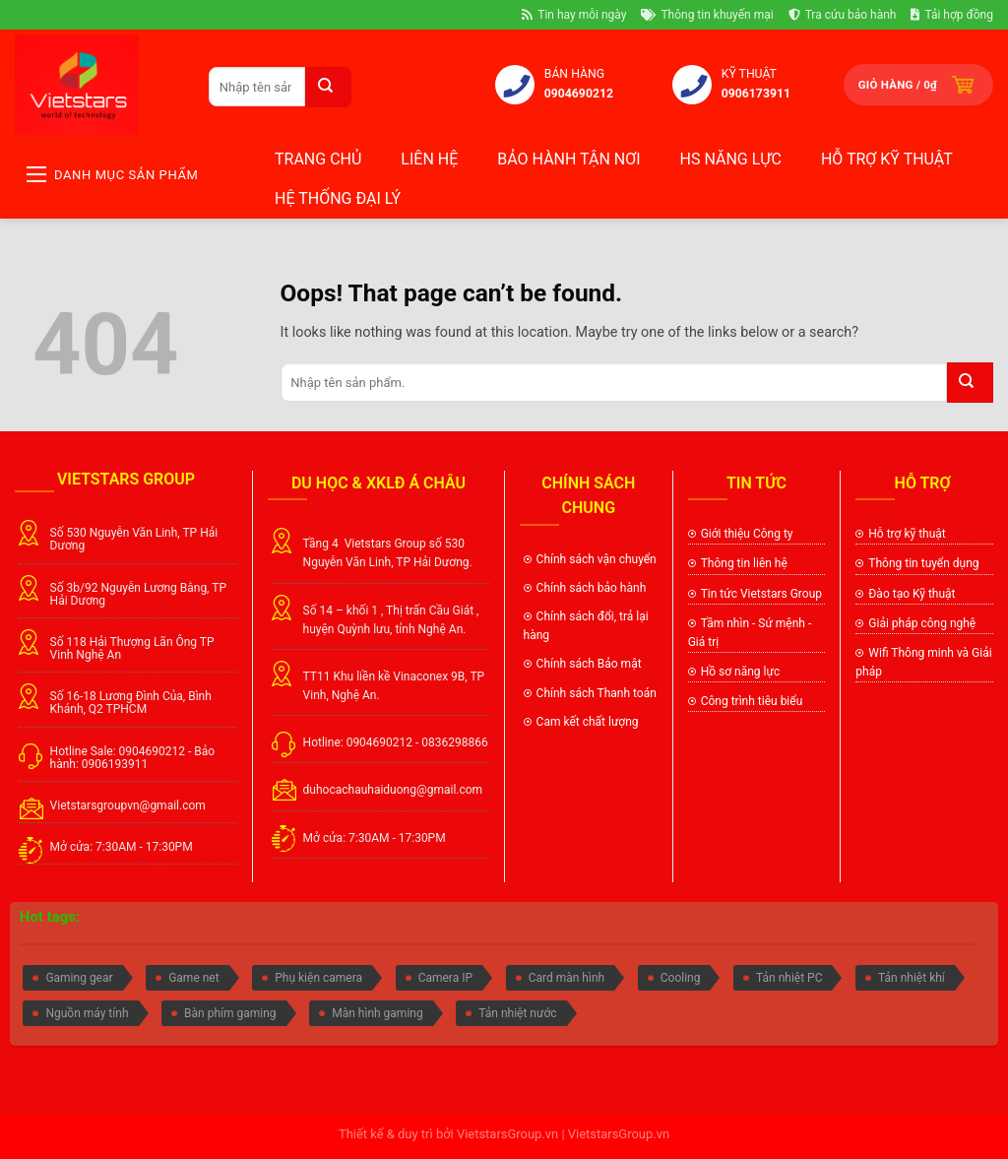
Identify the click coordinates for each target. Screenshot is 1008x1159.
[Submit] (328, 87)
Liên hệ (429, 159)
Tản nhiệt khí (911, 978)
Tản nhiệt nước (517, 1013)
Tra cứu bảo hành (842, 15)
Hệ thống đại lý (338, 198)
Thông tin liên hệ (744, 563)
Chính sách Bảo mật (589, 664)
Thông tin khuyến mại (707, 15)
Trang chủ (318, 159)
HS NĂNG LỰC (731, 159)
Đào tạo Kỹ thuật (911, 594)
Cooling (681, 978)
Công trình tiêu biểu (752, 701)
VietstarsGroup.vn (507, 1134)
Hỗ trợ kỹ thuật (887, 159)
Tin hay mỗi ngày (574, 15)
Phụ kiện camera (318, 978)
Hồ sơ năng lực (741, 671)
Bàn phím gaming (230, 1013)
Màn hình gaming (377, 1013)
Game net (193, 978)
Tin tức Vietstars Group (761, 594)
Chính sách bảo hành (591, 588)
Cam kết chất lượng (589, 722)
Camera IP (445, 978)
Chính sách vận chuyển (596, 559)
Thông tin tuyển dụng (923, 563)
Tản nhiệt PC (789, 978)
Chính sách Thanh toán (596, 693)
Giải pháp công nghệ (922, 623)
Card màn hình (567, 978)
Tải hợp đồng (952, 15)
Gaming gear (78, 978)
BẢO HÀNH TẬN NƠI (568, 159)
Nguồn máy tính (86, 1013)
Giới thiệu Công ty (747, 534)
